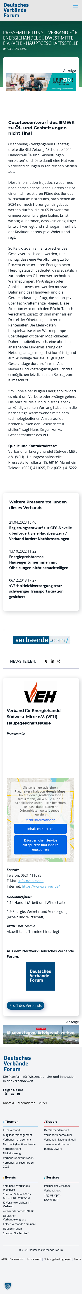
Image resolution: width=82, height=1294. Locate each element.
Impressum (34, 1259)
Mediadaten (26, 1103)
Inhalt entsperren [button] (40, 829)
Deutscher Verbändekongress (14, 1217)
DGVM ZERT (51, 1199)
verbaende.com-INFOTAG (18, 1211)
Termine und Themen (57, 1144)
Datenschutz (17, 1259)
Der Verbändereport (56, 1130)
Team (77, 1259)
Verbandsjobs (52, 1190)
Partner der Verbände (57, 1186)
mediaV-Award (53, 1148)
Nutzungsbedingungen (57, 1259)
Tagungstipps (52, 1195)
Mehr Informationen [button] (40, 820)
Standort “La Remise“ (15, 1233)
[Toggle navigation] (76, 5)
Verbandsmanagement (17, 1139)
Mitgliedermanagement (17, 1135)
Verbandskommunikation (18, 1158)
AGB (4, 1259)
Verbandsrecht (12, 1148)
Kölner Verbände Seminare (19, 1224)
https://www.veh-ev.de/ (41, 886)
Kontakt (8, 1103)
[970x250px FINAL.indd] (41, 76)
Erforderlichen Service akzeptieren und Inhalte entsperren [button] (40, 845)
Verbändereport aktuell (58, 1135)
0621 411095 (31, 875)
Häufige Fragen (12, 1228)
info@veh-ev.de (31, 880)
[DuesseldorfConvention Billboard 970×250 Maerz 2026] (41, 1027)
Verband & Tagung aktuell (60, 1139)
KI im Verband (11, 1130)
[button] (8, 1286)
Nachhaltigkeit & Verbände (19, 1144)
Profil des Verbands (25, 1005)
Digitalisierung (12, 1153)
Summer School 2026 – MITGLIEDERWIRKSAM (17, 1196)
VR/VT (43, 1103)
